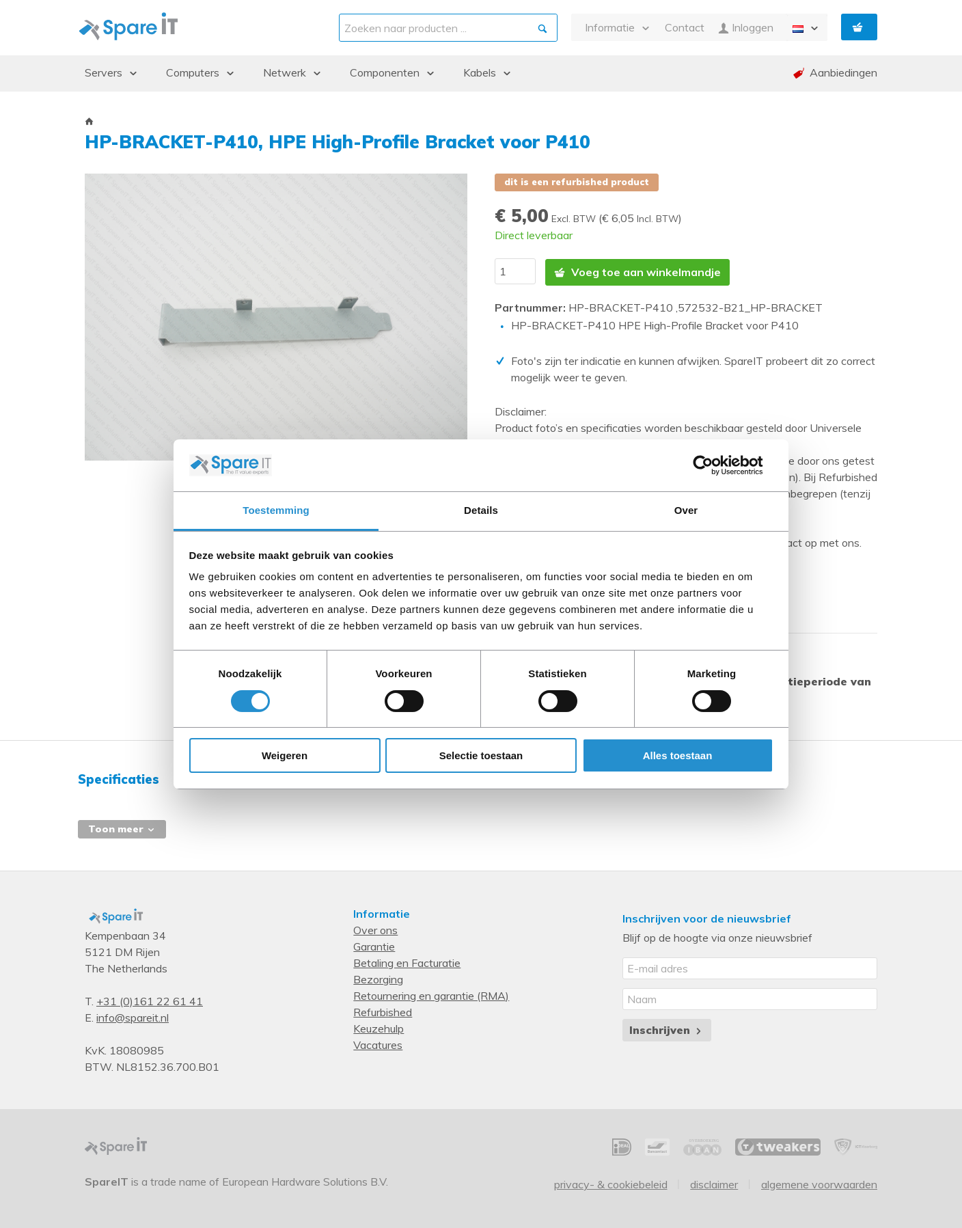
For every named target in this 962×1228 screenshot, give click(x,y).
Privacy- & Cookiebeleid (611, 1181)
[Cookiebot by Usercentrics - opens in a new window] (713, 465)
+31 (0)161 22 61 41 (149, 999)
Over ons (375, 928)
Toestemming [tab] (276, 510)
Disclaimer (714, 1181)
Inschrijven (666, 1028)
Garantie (374, 944)
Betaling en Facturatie (407, 961)
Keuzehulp (378, 1026)
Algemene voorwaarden (819, 1181)
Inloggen (745, 28)
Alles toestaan (678, 755)
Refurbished (382, 1010)
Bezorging (378, 977)
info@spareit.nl (132, 1015)
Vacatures (377, 1043)
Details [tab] (481, 510)
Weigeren (284, 755)
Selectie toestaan (481, 755)
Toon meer (122, 827)
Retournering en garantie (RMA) (431, 993)
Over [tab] (686, 510)
